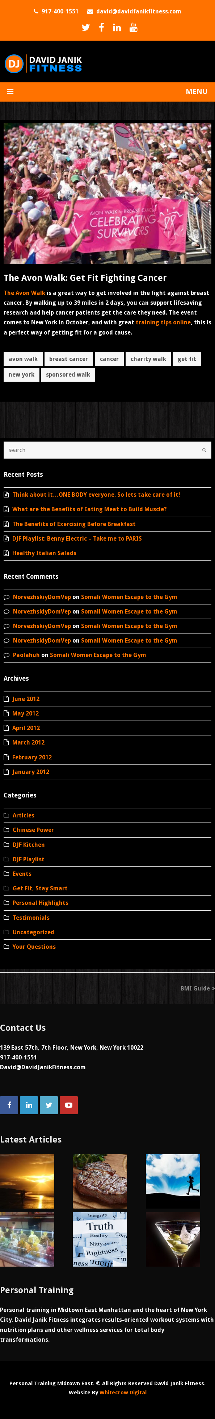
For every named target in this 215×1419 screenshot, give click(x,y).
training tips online (163, 322)
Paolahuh (26, 655)
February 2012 (32, 757)
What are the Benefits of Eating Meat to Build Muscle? (89, 509)
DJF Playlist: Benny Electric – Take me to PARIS (77, 538)
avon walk (23, 359)
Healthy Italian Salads (44, 553)
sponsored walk (68, 374)
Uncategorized (33, 932)
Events (22, 873)
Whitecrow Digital (123, 1392)
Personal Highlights (40, 902)
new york (21, 374)
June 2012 (25, 699)
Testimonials (31, 917)
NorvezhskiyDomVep (42, 597)
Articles (23, 815)
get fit (187, 359)
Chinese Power (33, 830)
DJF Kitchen (29, 844)
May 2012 (25, 713)
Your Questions (34, 946)
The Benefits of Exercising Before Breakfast (74, 524)
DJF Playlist (29, 859)
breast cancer (68, 359)
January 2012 (30, 771)
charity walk (148, 359)
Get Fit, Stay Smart (40, 888)
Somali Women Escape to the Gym (129, 597)
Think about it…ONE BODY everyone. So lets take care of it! (96, 494)
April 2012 (26, 728)
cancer (109, 359)
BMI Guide (198, 988)
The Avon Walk (24, 293)
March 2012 (28, 742)
